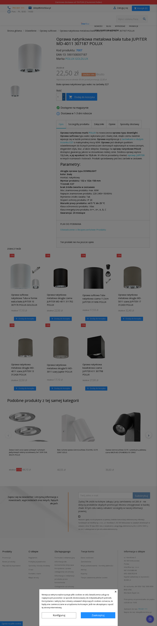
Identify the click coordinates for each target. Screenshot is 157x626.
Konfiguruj (59, 615)
